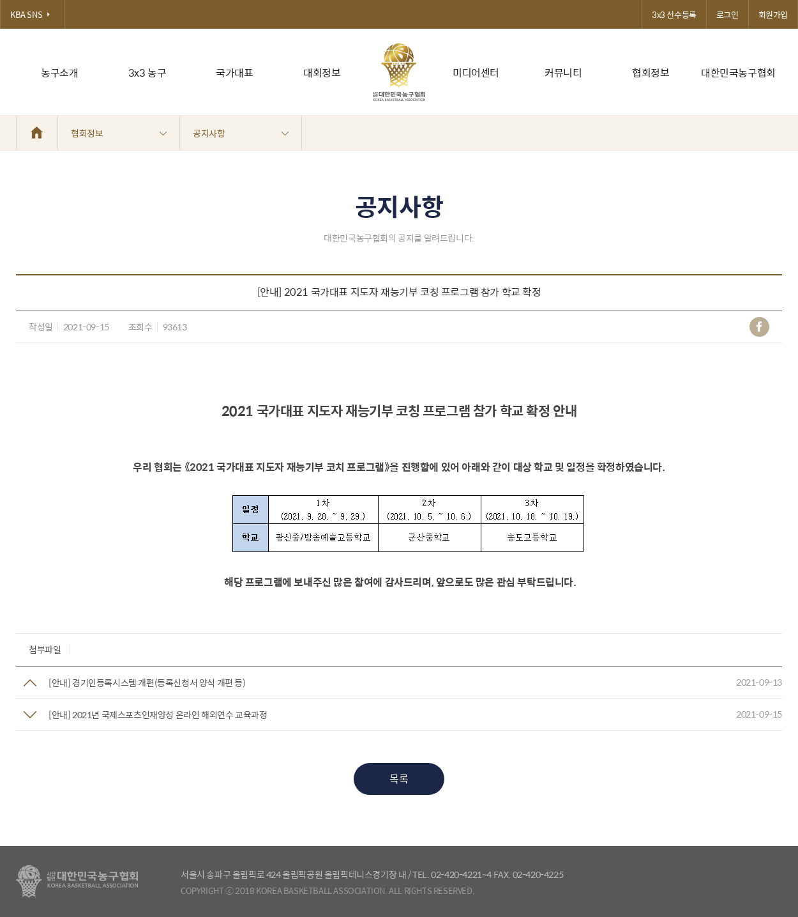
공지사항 (241, 133)
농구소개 (59, 73)
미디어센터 (476, 73)
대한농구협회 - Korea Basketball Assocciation (77, 881)
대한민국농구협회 (738, 73)
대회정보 (321, 73)
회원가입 (773, 14)
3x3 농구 (147, 73)
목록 (398, 779)
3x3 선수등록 (674, 14)
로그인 (727, 14)
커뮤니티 (563, 73)
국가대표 (234, 73)
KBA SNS (32, 14)
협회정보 (650, 73)
